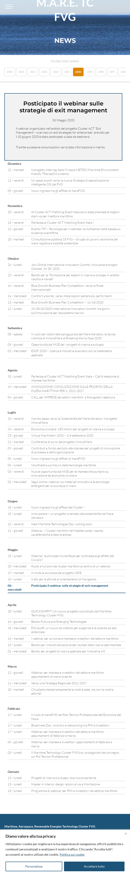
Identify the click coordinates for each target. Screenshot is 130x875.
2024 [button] (33, 71)
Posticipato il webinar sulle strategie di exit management (69, 585)
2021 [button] (67, 71)
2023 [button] (44, 71)
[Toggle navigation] (8, 6)
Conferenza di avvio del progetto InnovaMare (61, 442)
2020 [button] (78, 71)
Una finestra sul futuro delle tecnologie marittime (63, 465)
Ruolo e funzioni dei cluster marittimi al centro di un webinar (71, 566)
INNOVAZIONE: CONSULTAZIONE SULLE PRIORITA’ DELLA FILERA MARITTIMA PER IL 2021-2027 (72, 388)
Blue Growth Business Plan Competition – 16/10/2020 (67, 302)
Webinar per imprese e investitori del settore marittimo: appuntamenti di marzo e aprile (67, 674)
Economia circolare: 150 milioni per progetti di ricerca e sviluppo (73, 429)
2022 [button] (56, 71)
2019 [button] (89, 71)
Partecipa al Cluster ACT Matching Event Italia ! (62, 222)
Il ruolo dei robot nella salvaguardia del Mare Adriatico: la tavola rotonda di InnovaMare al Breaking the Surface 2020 (73, 336)
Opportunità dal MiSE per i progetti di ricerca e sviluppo (67, 344)
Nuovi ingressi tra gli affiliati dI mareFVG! (58, 458)
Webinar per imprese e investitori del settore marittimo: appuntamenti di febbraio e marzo (67, 733)
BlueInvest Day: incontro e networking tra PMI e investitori (70, 725)
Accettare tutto (94, 866)
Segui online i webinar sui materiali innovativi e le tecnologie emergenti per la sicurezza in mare (70, 484)
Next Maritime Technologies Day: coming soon (61, 524)
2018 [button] (101, 71)
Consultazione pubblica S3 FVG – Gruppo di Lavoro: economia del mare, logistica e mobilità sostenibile (74, 241)
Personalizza (33, 866)
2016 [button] (123, 71)
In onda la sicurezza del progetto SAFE (56, 573)
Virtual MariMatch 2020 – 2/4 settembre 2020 (62, 435)
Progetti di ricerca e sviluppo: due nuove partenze (63, 778)
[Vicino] (126, 834)
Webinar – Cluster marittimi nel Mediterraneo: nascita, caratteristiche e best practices (67, 532)
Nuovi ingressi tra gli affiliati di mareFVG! (58, 190)
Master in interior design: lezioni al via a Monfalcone (65, 784)
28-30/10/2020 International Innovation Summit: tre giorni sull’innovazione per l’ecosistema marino (70, 310)
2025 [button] (21, 71)
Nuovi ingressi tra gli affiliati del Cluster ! (58, 507)
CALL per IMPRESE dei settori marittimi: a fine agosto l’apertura (73, 397)
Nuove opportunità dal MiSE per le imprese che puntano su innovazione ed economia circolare (70, 473)
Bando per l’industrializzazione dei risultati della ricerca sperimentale (76, 645)
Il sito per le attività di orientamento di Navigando (63, 579)
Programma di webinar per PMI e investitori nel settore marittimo (74, 791)
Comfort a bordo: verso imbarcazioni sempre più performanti (71, 296)
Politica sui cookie (72, 854)
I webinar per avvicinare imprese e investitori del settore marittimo (75, 638)
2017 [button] (112, 71)
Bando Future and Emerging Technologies (58, 621)
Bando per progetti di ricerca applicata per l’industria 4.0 (68, 651)
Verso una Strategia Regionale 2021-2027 (59, 683)
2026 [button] (10, 71)
